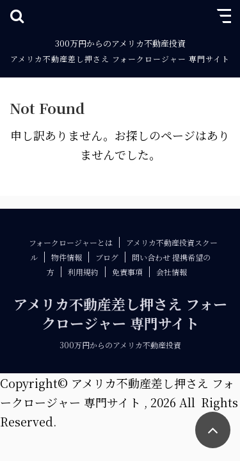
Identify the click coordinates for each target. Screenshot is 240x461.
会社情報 (171, 271)
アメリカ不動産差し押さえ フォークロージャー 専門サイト (120, 58)
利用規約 (83, 271)
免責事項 (127, 271)
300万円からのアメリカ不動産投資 (120, 344)
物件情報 (66, 257)
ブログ (106, 257)
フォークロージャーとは (71, 242)
